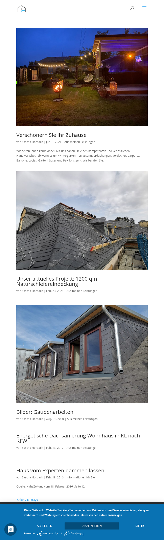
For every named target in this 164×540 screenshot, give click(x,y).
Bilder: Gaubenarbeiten (44, 411)
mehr (139, 526)
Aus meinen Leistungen (79, 142)
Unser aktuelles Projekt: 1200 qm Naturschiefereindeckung (56, 281)
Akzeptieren (92, 526)
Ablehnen (44, 526)
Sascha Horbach (32, 142)
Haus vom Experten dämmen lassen (60, 470)
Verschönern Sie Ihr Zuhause (51, 134)
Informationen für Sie (81, 477)
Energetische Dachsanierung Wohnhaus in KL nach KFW (78, 438)
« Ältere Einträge (27, 499)
